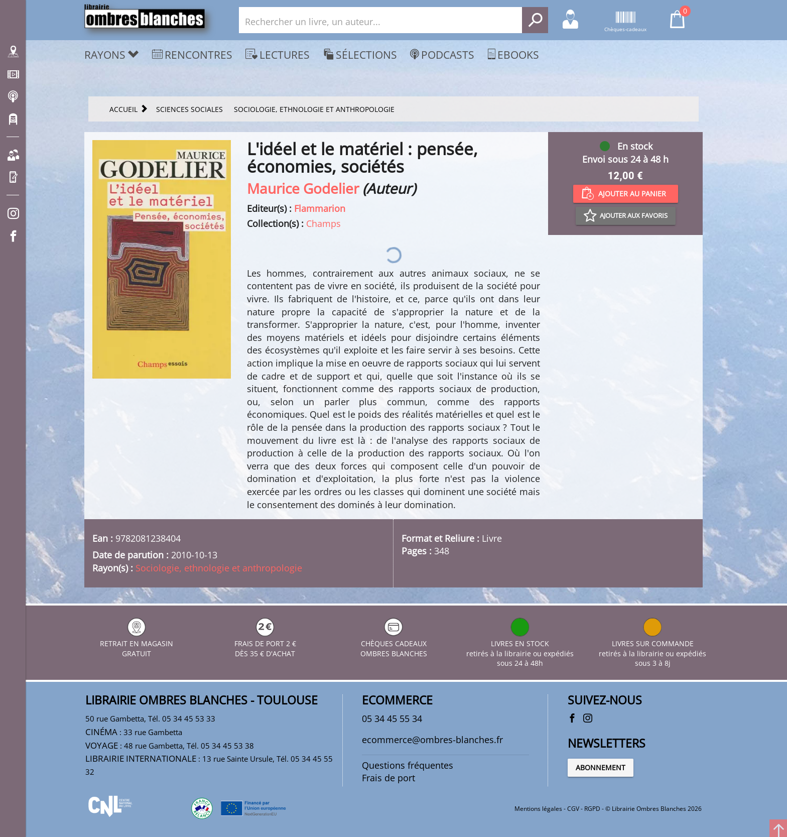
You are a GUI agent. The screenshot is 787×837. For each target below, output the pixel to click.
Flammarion (319, 208)
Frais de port (388, 778)
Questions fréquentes (407, 765)
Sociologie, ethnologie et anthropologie (219, 568)
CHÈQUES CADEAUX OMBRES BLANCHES (393, 643)
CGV (573, 808)
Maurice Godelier (303, 188)
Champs (323, 223)
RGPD (592, 808)
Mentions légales (538, 808)
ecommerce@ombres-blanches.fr (432, 740)
